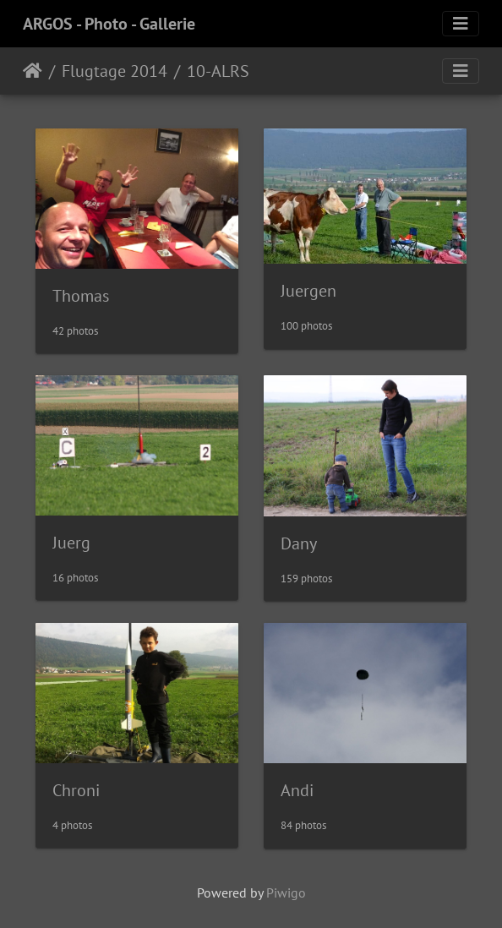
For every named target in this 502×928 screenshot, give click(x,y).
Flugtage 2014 (114, 71)
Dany (299, 543)
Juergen (308, 291)
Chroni (76, 790)
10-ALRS (218, 71)
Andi (297, 790)
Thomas (80, 296)
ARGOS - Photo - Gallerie (109, 24)
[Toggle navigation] (460, 23)
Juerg (71, 543)
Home (32, 71)
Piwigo (286, 892)
